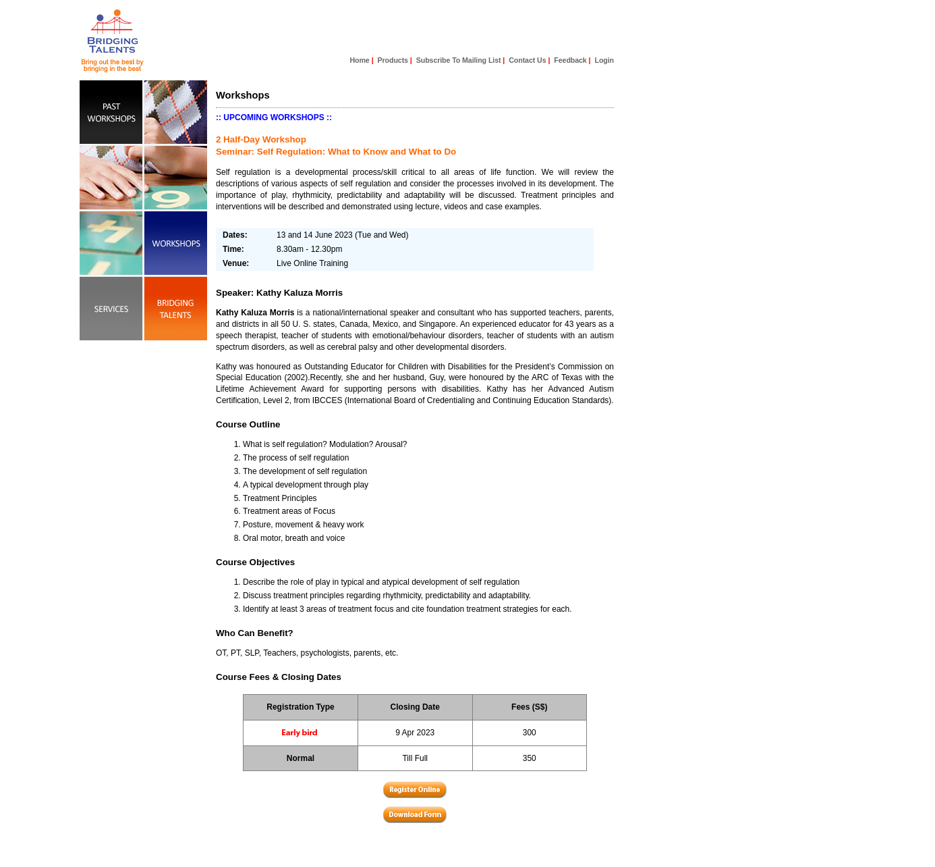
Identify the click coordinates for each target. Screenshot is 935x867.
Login (604, 60)
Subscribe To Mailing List (458, 60)
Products (393, 60)
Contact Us (527, 60)
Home (360, 60)
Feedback (570, 60)
